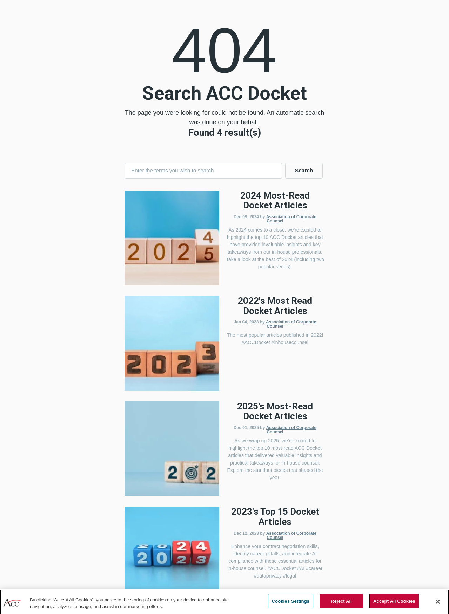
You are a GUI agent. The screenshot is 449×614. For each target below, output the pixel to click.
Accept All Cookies (394, 604)
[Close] (437, 604)
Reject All (341, 604)
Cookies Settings (291, 604)
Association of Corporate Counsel (291, 218)
